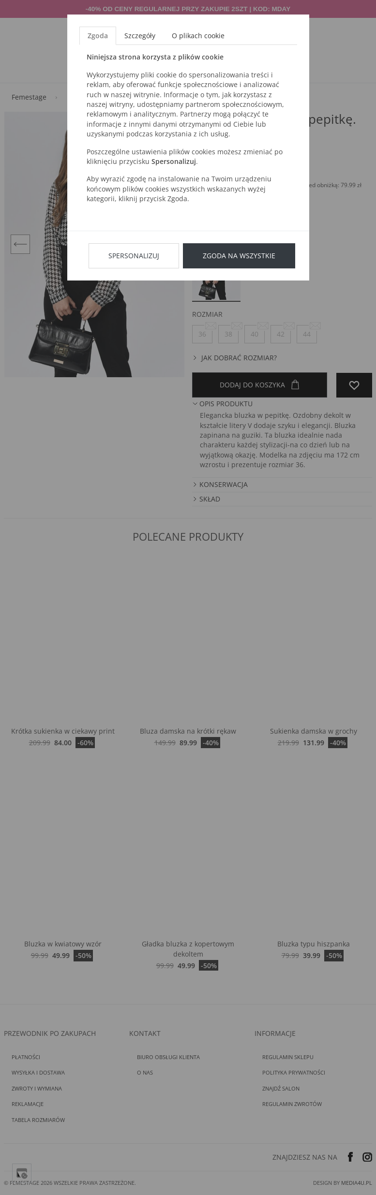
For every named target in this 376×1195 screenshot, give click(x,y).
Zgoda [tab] (98, 35)
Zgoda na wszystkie (239, 255)
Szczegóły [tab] (139, 35)
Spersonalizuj (133, 255)
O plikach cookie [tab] (198, 35)
